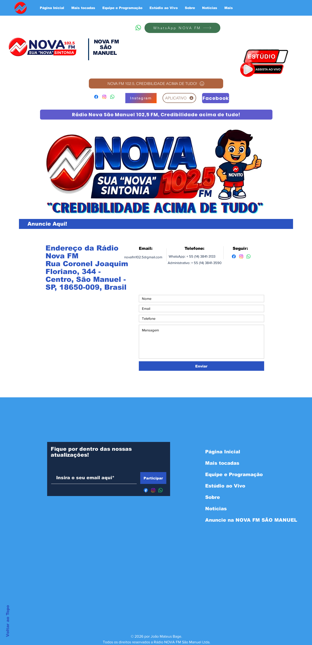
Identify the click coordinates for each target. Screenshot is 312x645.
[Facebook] (96, 96)
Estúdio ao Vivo (225, 485)
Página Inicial (222, 451)
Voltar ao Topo (7, 621)
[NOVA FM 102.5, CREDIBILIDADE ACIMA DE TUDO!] (156, 83)
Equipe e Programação (230, 474)
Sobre (212, 497)
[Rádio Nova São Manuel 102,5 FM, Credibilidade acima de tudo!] (156, 115)
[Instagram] (104, 96)
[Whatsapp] (248, 256)
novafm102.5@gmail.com (143, 257)
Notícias (216, 508)
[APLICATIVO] (179, 98)
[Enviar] (201, 366)
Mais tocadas (222, 463)
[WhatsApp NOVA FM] (182, 28)
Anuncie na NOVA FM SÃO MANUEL (230, 520)
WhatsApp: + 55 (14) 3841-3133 (191, 256)
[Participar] (153, 478)
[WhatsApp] (138, 27)
